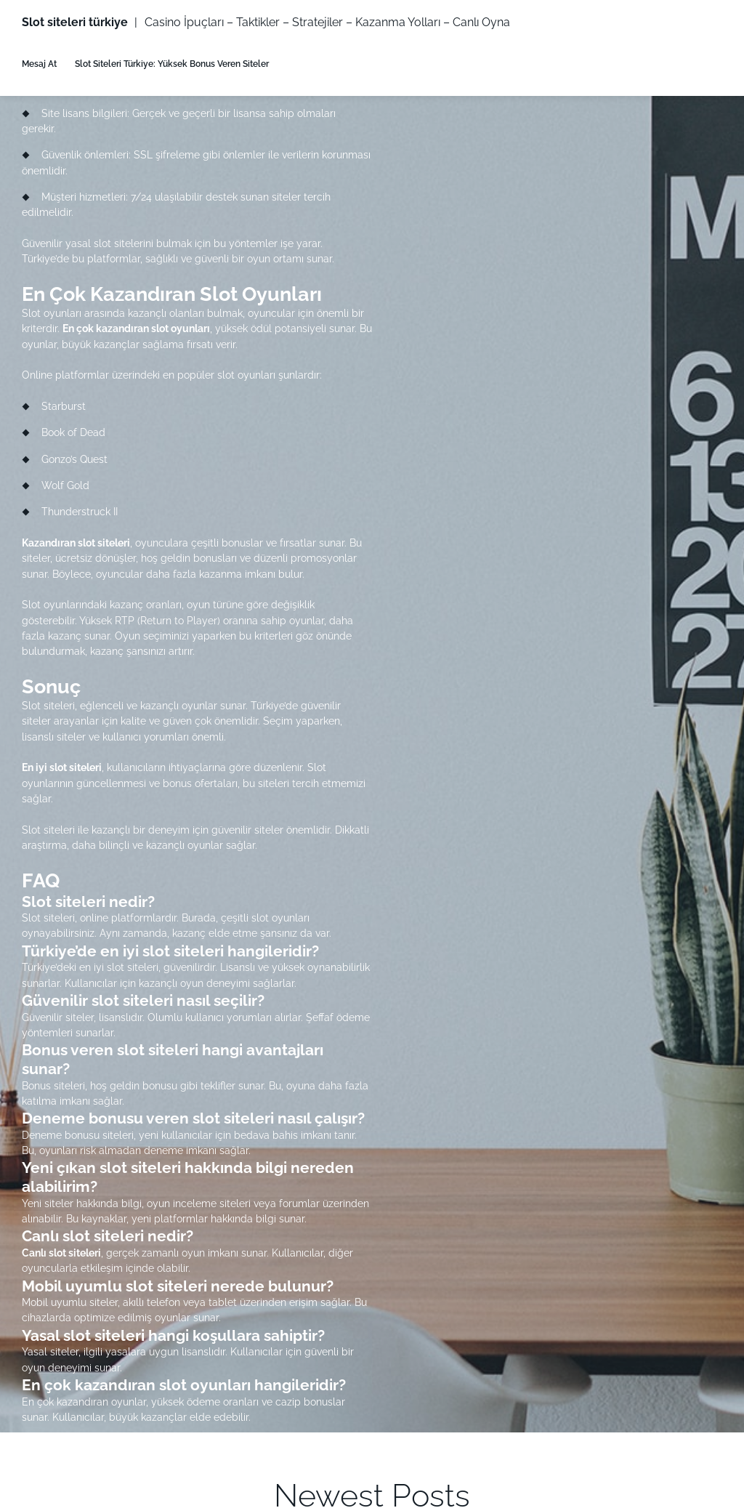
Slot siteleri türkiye (75, 22)
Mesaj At (39, 63)
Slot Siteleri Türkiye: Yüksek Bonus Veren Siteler (172, 63)
